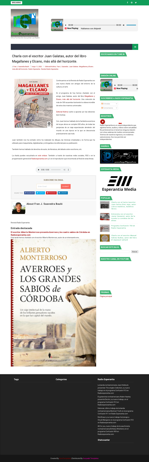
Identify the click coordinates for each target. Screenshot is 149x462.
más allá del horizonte (19, 69)
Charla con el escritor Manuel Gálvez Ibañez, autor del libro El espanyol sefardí (124, 238)
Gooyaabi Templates (91, 458)
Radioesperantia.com (39, 159)
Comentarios (107, 108)
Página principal (106, 296)
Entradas (105, 104)
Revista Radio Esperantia (49, 69)
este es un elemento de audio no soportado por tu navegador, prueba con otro (53, 170)
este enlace (42, 156)
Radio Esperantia (34, 69)
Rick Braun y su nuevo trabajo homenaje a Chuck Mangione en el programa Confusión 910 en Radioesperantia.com (116, 420)
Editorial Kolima (50, 66)
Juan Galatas (73, 66)
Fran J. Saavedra (62, 66)
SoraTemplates (65, 458)
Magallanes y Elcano (86, 66)
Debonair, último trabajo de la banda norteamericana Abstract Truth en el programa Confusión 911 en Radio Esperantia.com (115, 411)
